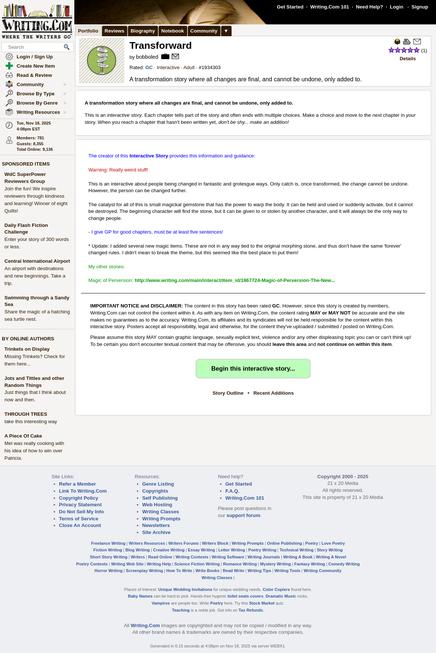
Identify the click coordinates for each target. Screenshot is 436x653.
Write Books (208, 570)
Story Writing (330, 550)
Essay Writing (201, 550)
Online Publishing (284, 543)
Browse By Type (41, 94)
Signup (420, 7)
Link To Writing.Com (83, 491)
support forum (243, 515)
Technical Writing (297, 550)
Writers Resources (147, 543)
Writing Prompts (161, 518)
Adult (189, 67)
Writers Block (215, 543)
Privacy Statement (80, 504)
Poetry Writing (263, 550)
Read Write (233, 570)
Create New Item (36, 66)
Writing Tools (287, 570)
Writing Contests (192, 557)
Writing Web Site (127, 564)
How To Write (179, 570)
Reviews (114, 31)
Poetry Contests (92, 564)
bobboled (147, 57)
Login (396, 7)
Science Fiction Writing (197, 564)
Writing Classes (160, 511)
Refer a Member (77, 484)
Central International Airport (37, 261)
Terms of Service (78, 518)
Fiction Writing (108, 550)
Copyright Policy (78, 498)
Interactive (168, 67)
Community (41, 84)
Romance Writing (240, 564)
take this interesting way (30, 421)
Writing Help (159, 564)
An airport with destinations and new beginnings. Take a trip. (34, 276)
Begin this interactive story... (253, 368)
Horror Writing (109, 570)
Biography (143, 31)
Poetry (311, 543)
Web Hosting (157, 504)
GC (149, 67)
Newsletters (156, 525)
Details (408, 58)
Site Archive (156, 532)
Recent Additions (273, 393)
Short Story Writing (109, 557)
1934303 (211, 67)
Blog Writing (137, 550)
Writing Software (228, 557)
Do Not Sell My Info (81, 511)
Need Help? (369, 7)
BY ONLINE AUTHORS (28, 338)
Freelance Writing (108, 543)
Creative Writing (169, 550)
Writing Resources (41, 112)
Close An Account (80, 525)
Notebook (172, 31)
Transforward (160, 45)
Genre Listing (158, 484)
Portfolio (88, 31)
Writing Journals (264, 557)
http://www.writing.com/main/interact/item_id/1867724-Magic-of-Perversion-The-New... (235, 280)
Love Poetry (333, 543)
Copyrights (155, 491)
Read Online (160, 557)
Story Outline (228, 393)
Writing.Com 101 (329, 7)
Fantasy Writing (309, 564)
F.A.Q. (233, 491)
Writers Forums (183, 543)
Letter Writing (231, 550)
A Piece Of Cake (23, 436)
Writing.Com (145, 625)
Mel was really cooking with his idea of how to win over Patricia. (34, 451)
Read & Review (34, 75)
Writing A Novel (331, 557)
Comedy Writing (344, 564)
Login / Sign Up (35, 56)
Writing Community (322, 570)
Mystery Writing (275, 564)
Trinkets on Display (27, 349)
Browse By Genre (41, 103)
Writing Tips (259, 570)
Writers (138, 557)
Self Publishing (160, 498)
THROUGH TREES (25, 414)
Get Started (290, 7)
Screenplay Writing (144, 570)
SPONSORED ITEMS (26, 164)
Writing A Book (297, 557)
